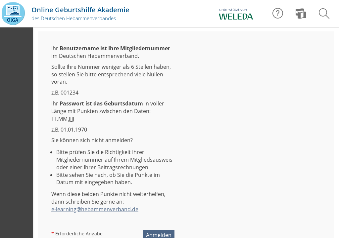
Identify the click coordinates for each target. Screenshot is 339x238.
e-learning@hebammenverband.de (94, 209)
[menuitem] (301, 13)
